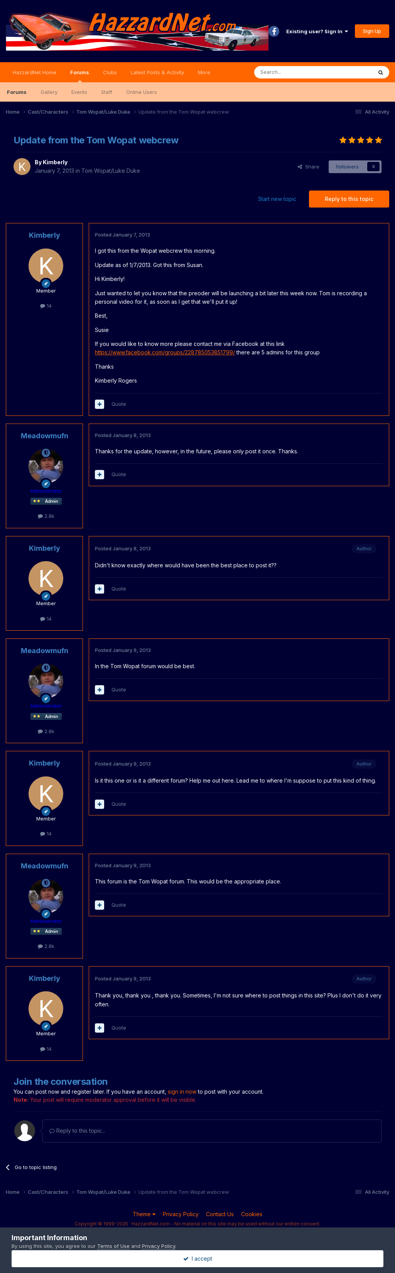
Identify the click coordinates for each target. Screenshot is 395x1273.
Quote (118, 404)
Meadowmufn (44, 436)
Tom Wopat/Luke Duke (110, 170)
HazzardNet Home (34, 72)
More (204, 72)
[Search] (293, 72)
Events (79, 92)
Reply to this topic (349, 199)
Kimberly (55, 162)
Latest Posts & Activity (157, 72)
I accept (197, 1258)
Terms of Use (113, 1246)
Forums (79, 75)
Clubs (110, 72)
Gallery (49, 92)
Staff (106, 92)
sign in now (182, 1091)
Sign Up (372, 31)
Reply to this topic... (77, 1130)
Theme (144, 1214)
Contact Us (220, 1214)
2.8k (46, 516)
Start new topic (277, 199)
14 (46, 306)
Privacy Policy (181, 1214)
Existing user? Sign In (317, 31)
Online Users (141, 92)
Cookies (251, 1214)
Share (308, 166)
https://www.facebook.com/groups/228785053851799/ (165, 352)
